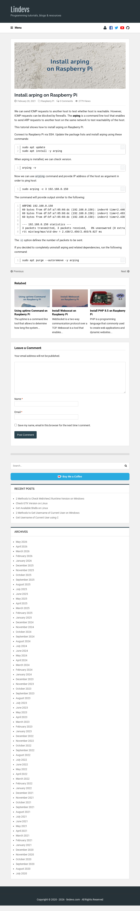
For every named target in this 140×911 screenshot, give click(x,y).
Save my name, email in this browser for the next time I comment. (54, 430)
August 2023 (23, 703)
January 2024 (24, 679)
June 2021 (22, 826)
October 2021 (23, 807)
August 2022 (23, 760)
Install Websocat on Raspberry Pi (64, 312)
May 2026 (21, 547)
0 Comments (66, 101)
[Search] (125, 471)
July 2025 (21, 594)
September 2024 (25, 642)
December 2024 (25, 627)
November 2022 (25, 746)
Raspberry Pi (47, 101)
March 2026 (23, 556)
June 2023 (22, 713)
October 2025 (23, 580)
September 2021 (25, 812)
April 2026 (21, 552)
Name (18, 404)
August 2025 (23, 589)
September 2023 (25, 698)
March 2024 (23, 670)
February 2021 (24, 845)
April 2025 (21, 608)
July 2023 (21, 708)
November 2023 (25, 689)
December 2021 (25, 798)
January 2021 (24, 850)
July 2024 (21, 651)
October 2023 (23, 694)
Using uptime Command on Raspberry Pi (30, 312)
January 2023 (24, 736)
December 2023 (25, 684)
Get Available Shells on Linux (32, 513)
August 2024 (23, 646)
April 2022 (21, 779)
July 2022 (21, 765)
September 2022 (25, 755)
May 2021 (21, 831)
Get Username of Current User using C (37, 523)
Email (18, 417)
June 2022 (22, 769)
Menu (16, 27)
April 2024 (21, 665)
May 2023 (21, 717)
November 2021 (25, 803)
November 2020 (25, 860)
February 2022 (24, 788)
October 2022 (23, 751)
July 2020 (21, 878)
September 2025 (25, 585)
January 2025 (24, 623)
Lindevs (20, 9)
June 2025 (22, 599)
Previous (17, 271)
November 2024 (25, 632)
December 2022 (25, 741)
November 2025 (25, 575)
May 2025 (21, 604)
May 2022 (21, 774)
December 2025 (25, 570)
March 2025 (23, 613)
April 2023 (21, 722)
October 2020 (23, 864)
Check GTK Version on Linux (32, 508)
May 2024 (21, 661)
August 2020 (23, 874)
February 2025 (24, 618)
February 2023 (24, 732)
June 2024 (22, 656)
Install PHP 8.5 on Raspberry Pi (107, 312)
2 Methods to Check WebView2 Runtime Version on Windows (50, 504)
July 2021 (21, 822)
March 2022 (23, 784)
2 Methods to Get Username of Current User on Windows (47, 518)
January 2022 (24, 793)
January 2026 (24, 566)
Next (125, 271)
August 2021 (23, 817)
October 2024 (23, 637)
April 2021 (21, 836)
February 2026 (24, 561)
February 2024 (24, 675)
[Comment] (70, 380)
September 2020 (25, 869)
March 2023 (23, 727)
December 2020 (25, 855)
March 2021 (23, 841)
